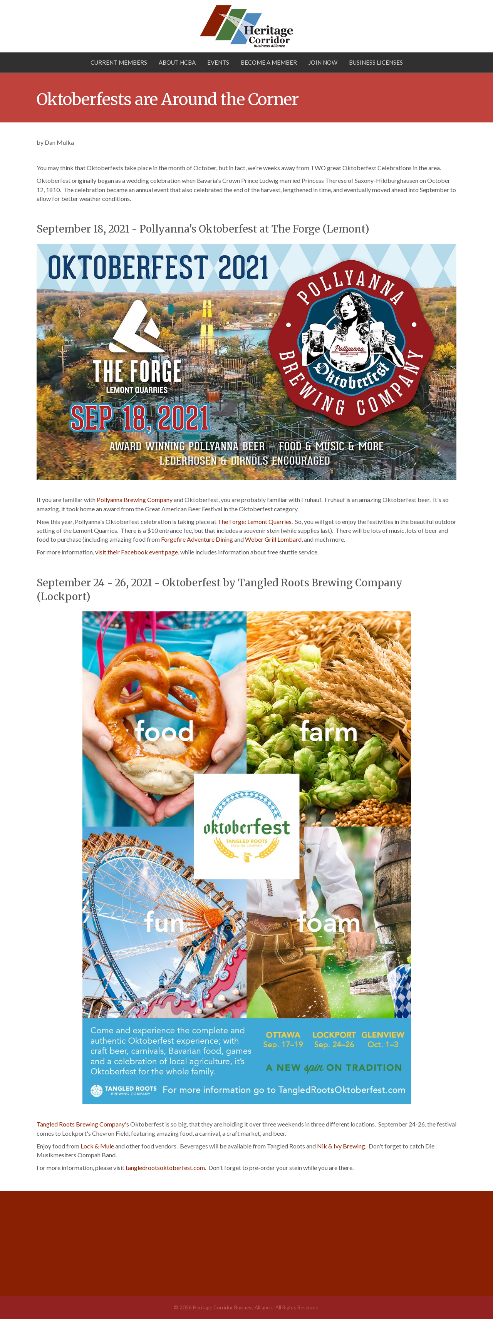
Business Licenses (376, 62)
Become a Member (269, 62)
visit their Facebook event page (136, 552)
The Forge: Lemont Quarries (255, 521)
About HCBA (177, 62)
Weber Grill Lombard (273, 539)
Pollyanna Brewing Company (135, 499)
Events (218, 62)
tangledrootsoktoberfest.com (165, 1167)
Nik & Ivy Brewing (341, 1146)
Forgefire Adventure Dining (197, 539)
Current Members (119, 62)
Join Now (323, 62)
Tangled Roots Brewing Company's (83, 1124)
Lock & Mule (97, 1146)
